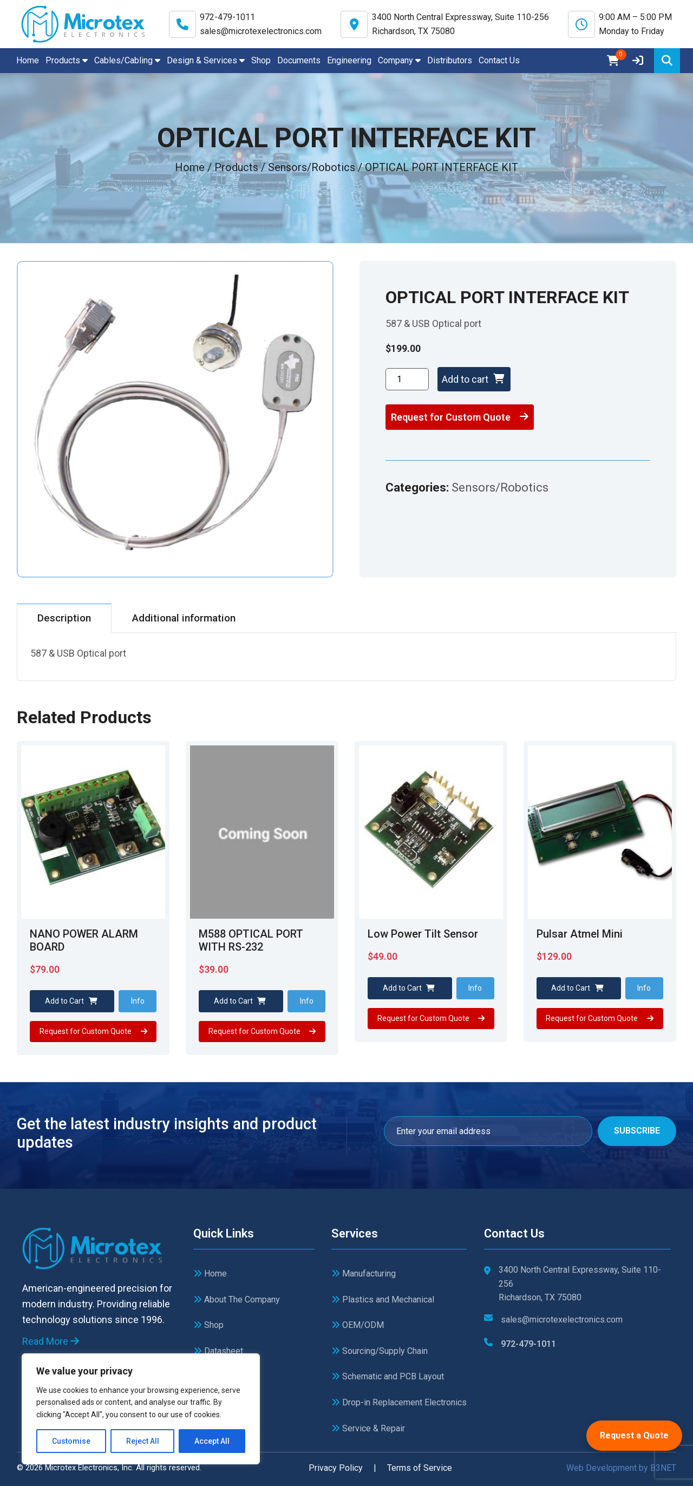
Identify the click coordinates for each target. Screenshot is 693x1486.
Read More (50, 1341)
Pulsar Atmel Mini (580, 933)
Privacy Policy (336, 1468)
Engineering (349, 60)
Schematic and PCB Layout (387, 1376)
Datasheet (218, 1351)
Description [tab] (64, 618)
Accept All (212, 1441)
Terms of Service (419, 1468)
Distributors (449, 60)
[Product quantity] (407, 379)
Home (27, 60)
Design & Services (206, 60)
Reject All (142, 1441)
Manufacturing (363, 1273)
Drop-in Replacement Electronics (399, 1402)
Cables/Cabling (127, 60)
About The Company (236, 1299)
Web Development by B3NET (621, 1468)
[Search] (667, 60)
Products (66, 60)
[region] (141, 1408)
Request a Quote (634, 1435)
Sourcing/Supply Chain (379, 1351)
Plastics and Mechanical (382, 1299)
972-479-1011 (227, 17)
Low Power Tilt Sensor (423, 933)
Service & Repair (368, 1428)
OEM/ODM (357, 1325)
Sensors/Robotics (500, 487)
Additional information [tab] (184, 618)
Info (138, 1001)
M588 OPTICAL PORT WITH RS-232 (251, 940)
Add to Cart (71, 1001)
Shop (261, 60)
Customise (71, 1441)
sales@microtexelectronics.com (261, 31)
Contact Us (499, 60)
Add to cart (473, 379)
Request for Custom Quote (459, 417)
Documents (299, 60)
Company (399, 60)
